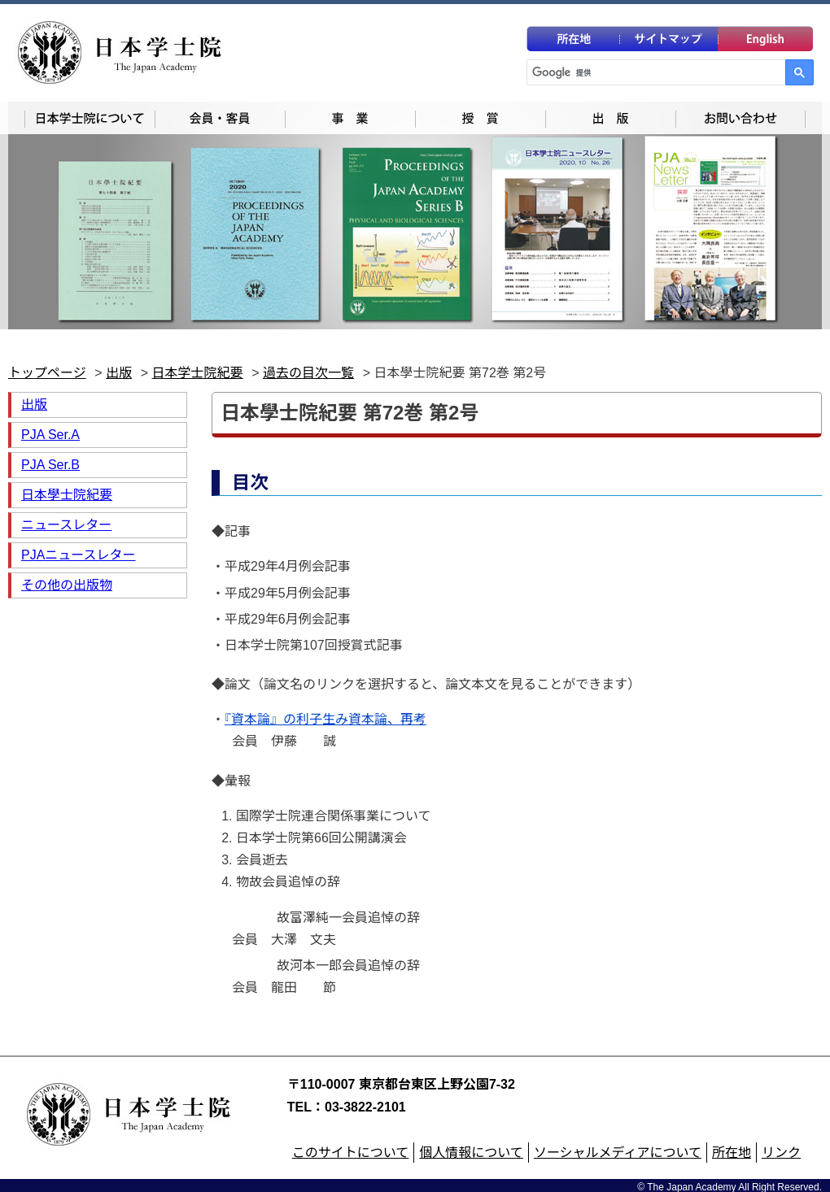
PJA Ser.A (50, 435)
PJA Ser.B (50, 465)
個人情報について (471, 1145)
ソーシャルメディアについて (617, 1145)
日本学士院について (89, 118)
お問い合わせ (740, 118)
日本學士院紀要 (66, 495)
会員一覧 (220, 118)
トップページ (47, 373)
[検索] (656, 72)
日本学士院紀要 (197, 373)
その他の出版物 (66, 585)
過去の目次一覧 (308, 373)
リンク (781, 1145)
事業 (350, 118)
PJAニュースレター (78, 555)
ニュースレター (66, 525)
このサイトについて (350, 1145)
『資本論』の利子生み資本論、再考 (325, 719)
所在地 (731, 1145)
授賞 (480, 118)
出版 (610, 118)
